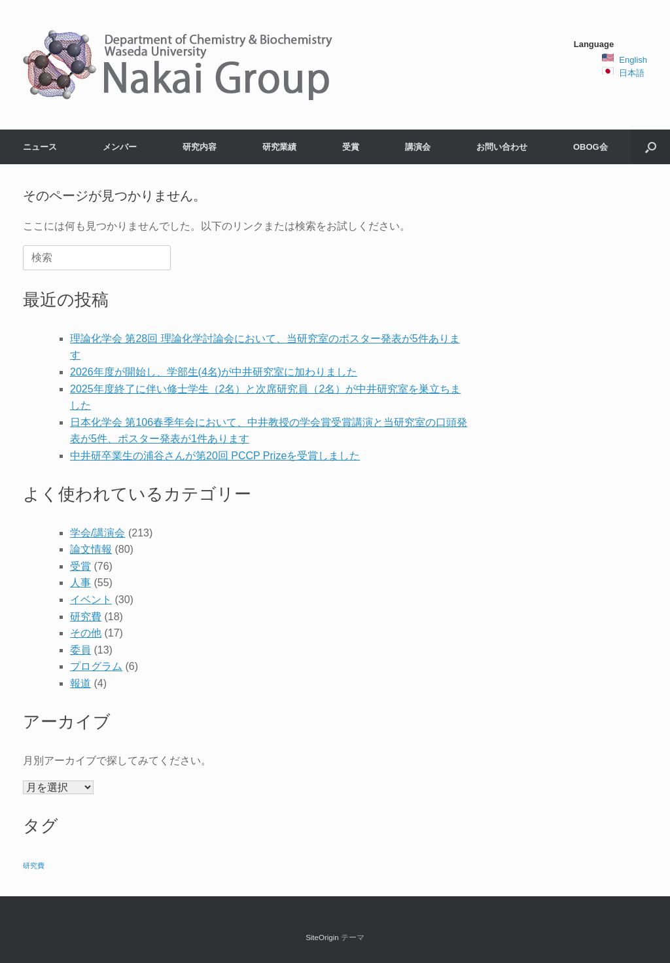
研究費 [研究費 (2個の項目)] (33, 865)
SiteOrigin (322, 937)
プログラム (96, 666)
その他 (85, 633)
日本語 (631, 73)
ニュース (40, 147)
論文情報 (91, 549)
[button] (650, 147)
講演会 (418, 147)
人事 (80, 582)
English (633, 60)
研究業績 (279, 147)
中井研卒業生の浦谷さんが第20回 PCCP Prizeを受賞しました (215, 455)
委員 (80, 650)
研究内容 (200, 147)
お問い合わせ (501, 147)
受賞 (350, 147)
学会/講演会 (97, 532)
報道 (80, 683)
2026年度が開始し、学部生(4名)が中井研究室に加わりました (213, 371)
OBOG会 (590, 147)
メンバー (120, 147)
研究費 (85, 616)
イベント (91, 599)
